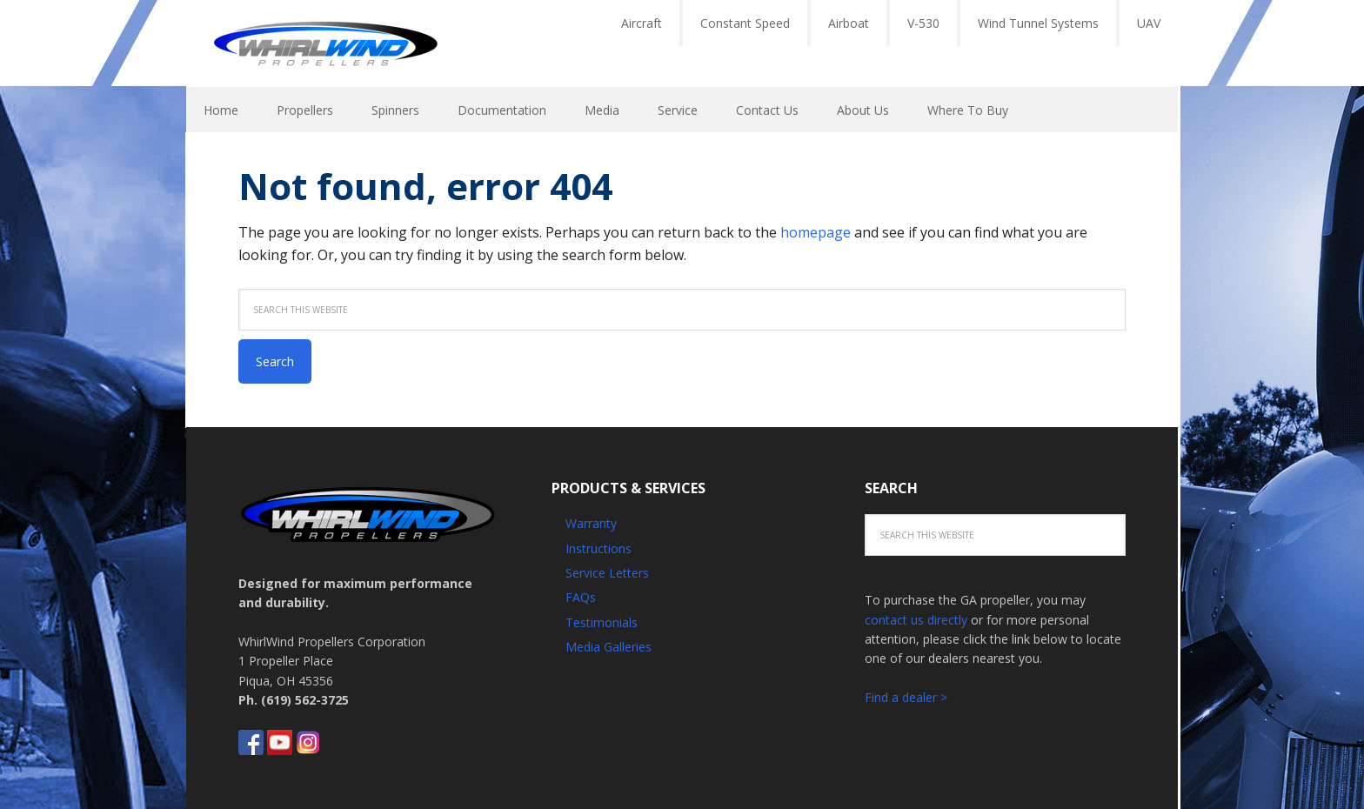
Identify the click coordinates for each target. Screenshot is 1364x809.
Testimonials (601, 622)
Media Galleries (608, 647)
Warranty (591, 523)
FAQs (580, 597)
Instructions (598, 548)
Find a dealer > (906, 697)
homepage (815, 232)
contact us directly (916, 620)
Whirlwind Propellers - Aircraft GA (325, 43)
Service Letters (607, 573)
